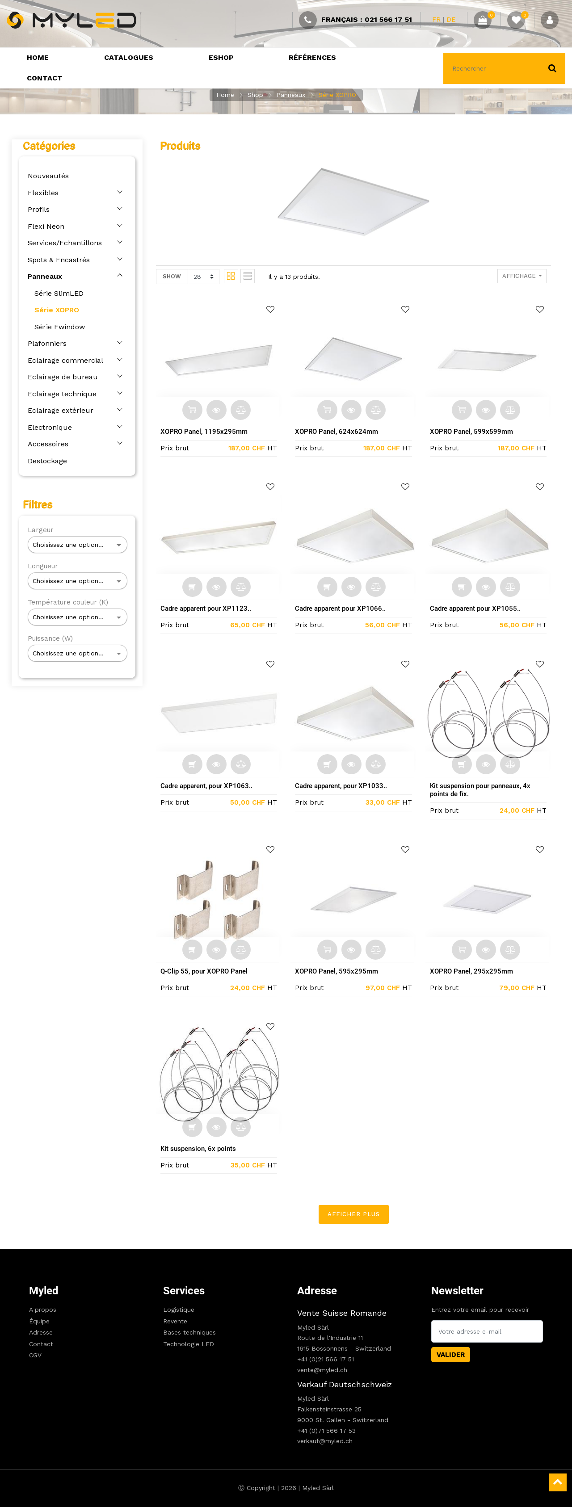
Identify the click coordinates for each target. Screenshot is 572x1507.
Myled (44, 1291)
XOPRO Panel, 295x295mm (474, 971)
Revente (175, 1321)
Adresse (41, 1332)
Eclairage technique (59, 394)
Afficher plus (356, 1214)
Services (184, 1291)
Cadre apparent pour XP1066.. (343, 608)
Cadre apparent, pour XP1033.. (344, 786)
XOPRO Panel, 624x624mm (339, 432)
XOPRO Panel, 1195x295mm (207, 432)
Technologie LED (188, 1343)
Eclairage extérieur (58, 410)
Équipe (39, 1321)
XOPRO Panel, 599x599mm (474, 432)
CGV (35, 1355)
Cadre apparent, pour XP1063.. (210, 786)
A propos (42, 1309)
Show (175, 276)
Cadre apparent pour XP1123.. (209, 608)
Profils (36, 209)
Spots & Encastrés (56, 260)
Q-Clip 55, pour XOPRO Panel (207, 971)
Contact (41, 1343)
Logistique (178, 1309)
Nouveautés (45, 176)
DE (451, 20)
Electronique (47, 427)
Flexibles (40, 193)
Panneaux (291, 94)
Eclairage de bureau (60, 377)
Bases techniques (189, 1332)
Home (225, 94)
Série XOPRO (337, 94)
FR (436, 20)
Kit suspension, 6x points (201, 1149)
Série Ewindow (57, 327)
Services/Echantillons (62, 243)
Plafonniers (44, 343)
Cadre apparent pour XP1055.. (478, 608)
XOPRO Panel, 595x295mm (339, 971)
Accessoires (45, 444)
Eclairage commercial (63, 360)
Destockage (44, 461)
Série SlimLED (56, 293)
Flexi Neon (43, 226)
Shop (255, 94)
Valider (451, 1355)
